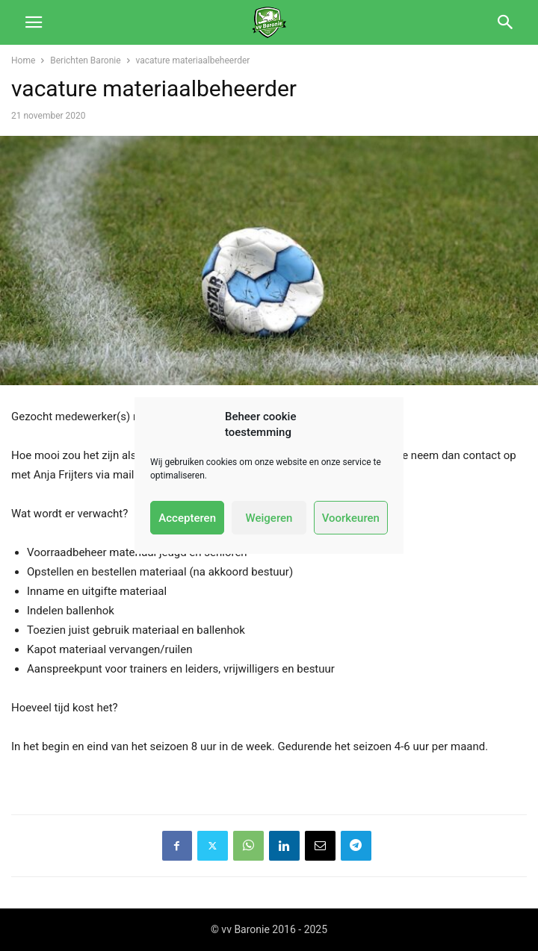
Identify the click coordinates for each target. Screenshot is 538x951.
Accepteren (187, 518)
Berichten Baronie (85, 60)
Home (23, 60)
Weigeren (269, 518)
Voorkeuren (351, 518)
